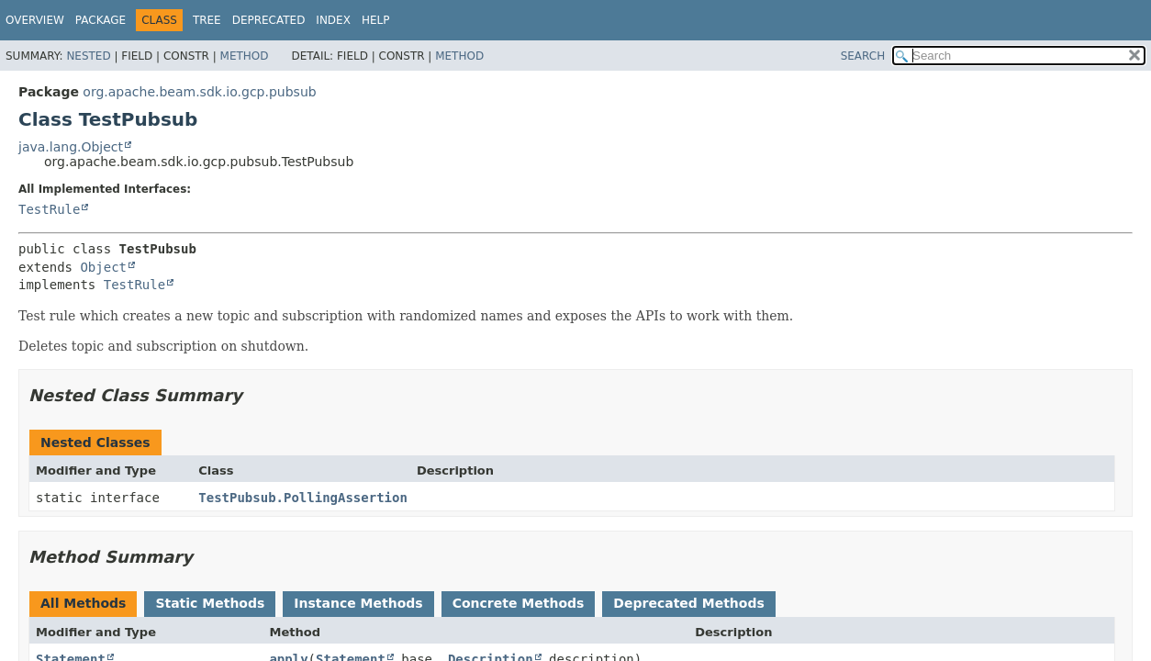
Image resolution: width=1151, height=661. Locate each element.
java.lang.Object (70, 147)
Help (376, 20)
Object (103, 267)
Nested (88, 56)
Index (333, 20)
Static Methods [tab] (209, 603)
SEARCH (863, 56)
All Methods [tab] (83, 603)
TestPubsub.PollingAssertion (303, 497)
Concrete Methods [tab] (519, 603)
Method (244, 56)
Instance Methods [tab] (358, 603)
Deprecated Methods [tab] (688, 603)
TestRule (49, 209)
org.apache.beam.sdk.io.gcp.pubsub (199, 91)
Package (100, 20)
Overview (35, 20)
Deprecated (269, 20)
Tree (207, 20)
